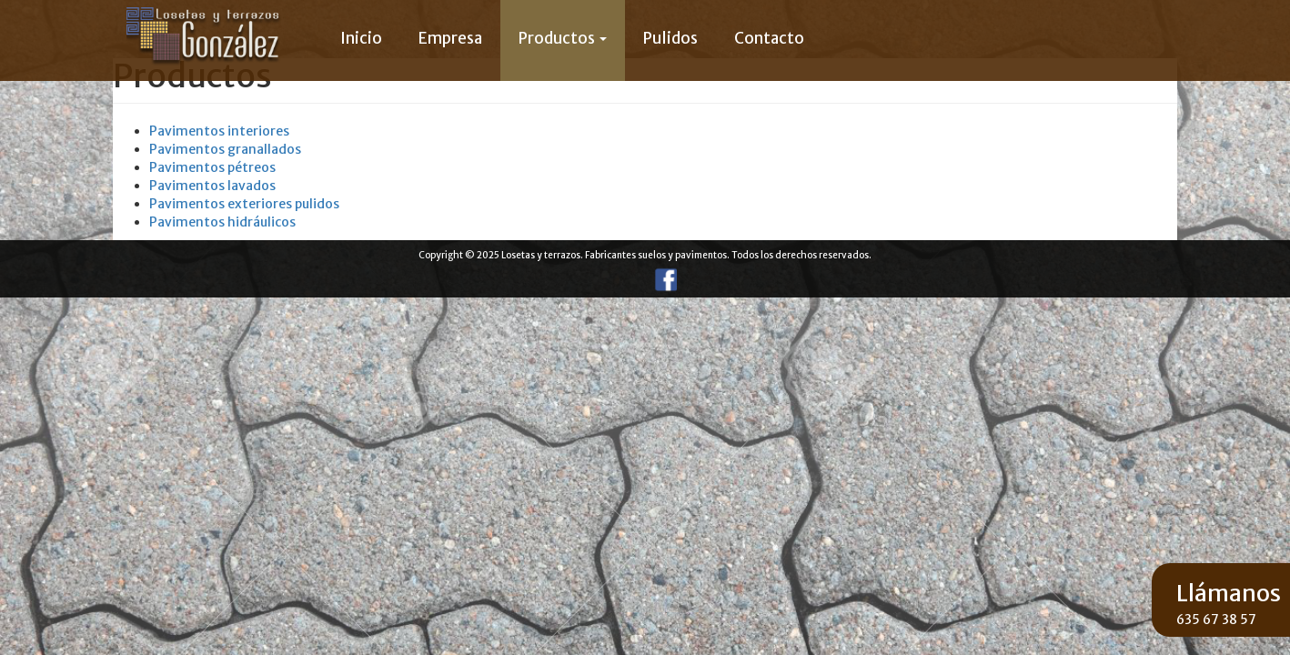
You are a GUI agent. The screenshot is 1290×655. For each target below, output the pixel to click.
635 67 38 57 (1216, 619)
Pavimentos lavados (212, 185)
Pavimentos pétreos (212, 167)
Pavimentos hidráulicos (222, 222)
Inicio (361, 38)
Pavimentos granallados (225, 149)
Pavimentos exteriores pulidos (244, 204)
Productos (563, 38)
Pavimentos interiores (219, 131)
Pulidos (670, 38)
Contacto (769, 38)
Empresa (450, 38)
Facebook (663, 280)
